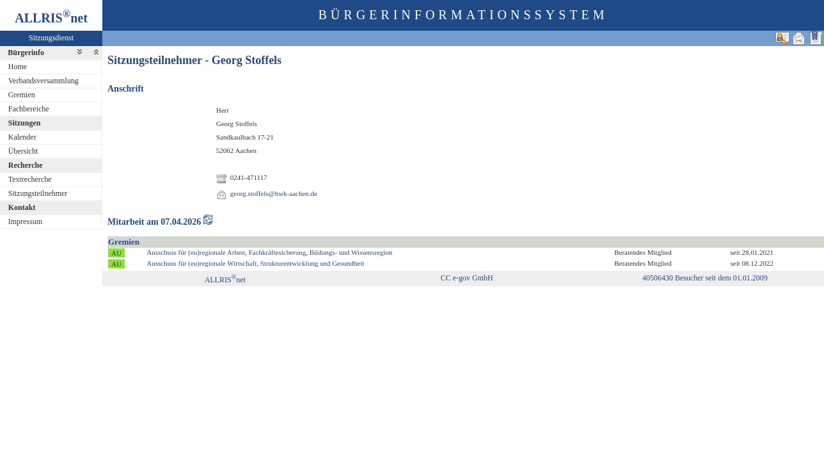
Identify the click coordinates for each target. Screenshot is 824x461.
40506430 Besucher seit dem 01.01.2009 (705, 277)
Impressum (25, 221)
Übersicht (23, 151)
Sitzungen (24, 122)
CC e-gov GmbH (467, 277)
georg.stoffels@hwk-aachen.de (273, 193)
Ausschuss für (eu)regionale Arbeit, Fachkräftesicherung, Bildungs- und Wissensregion (269, 252)
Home (17, 66)
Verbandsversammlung (43, 80)
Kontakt (22, 207)
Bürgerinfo (26, 52)
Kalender (22, 137)
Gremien (21, 94)
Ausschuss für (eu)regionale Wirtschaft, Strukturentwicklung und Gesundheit (255, 263)
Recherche (25, 165)
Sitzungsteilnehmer (38, 193)
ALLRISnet (225, 279)
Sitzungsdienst (51, 37)
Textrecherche (30, 179)
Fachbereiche (28, 108)
